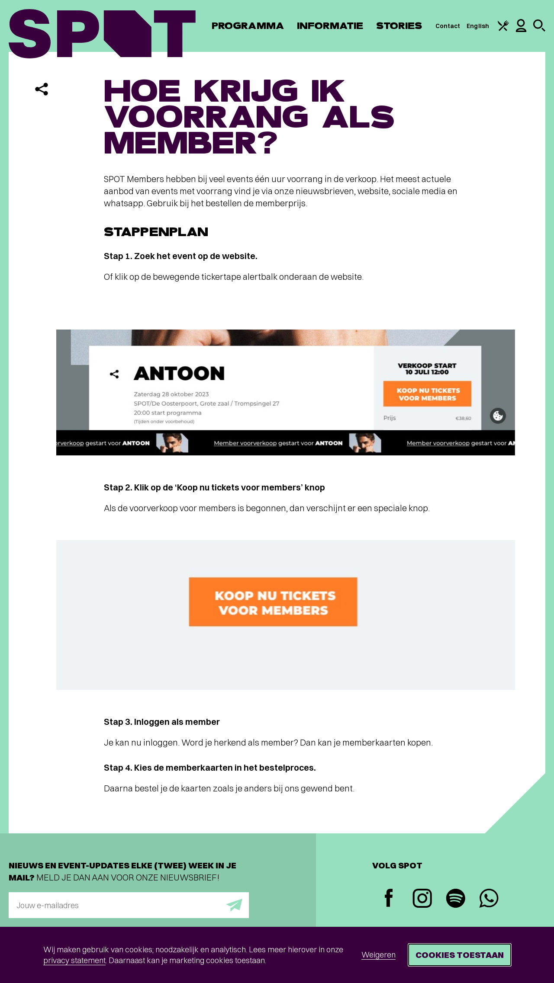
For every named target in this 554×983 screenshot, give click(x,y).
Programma (248, 25)
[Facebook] (389, 899)
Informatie (330, 25)
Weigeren (378, 955)
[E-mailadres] (129, 905)
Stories (399, 25)
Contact (448, 26)
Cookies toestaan (460, 954)
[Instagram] (422, 899)
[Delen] (41, 89)
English (478, 26)
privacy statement (74, 960)
